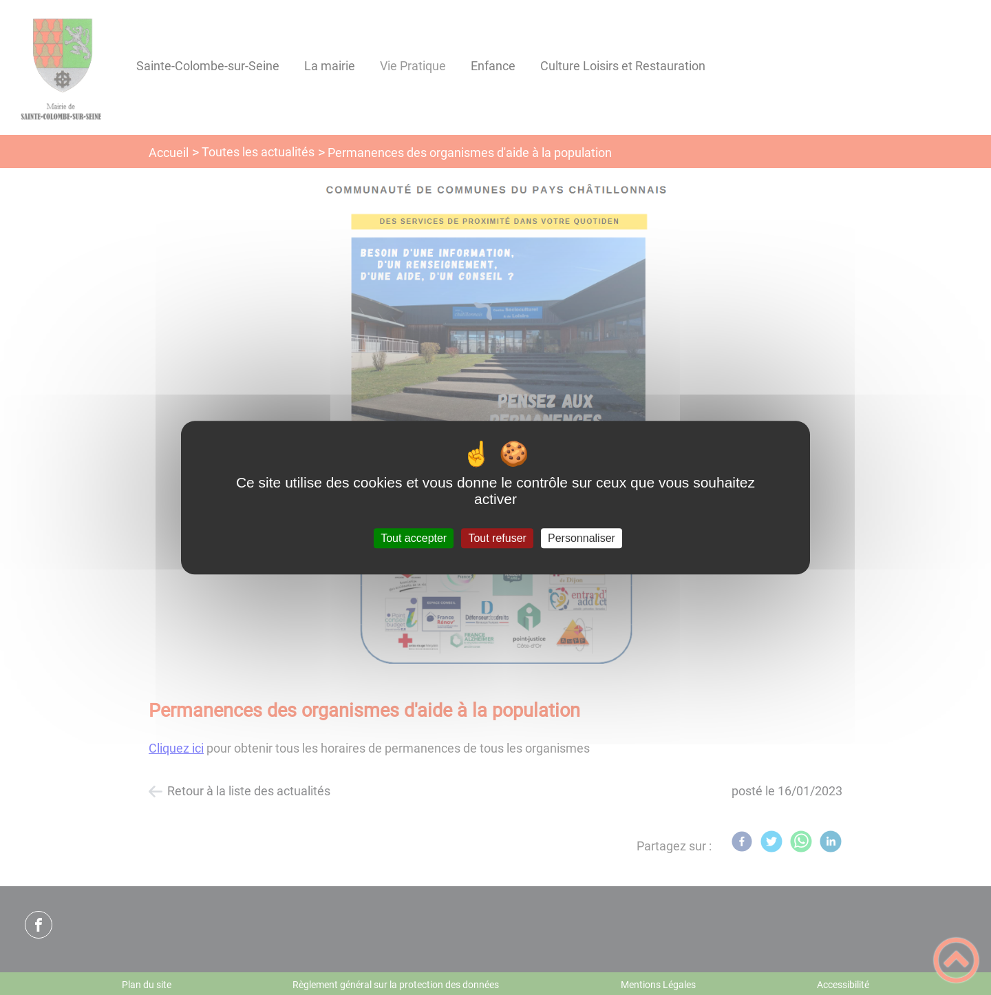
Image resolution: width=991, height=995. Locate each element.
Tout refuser (497, 538)
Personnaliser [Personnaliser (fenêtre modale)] (581, 538)
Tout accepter (414, 538)
